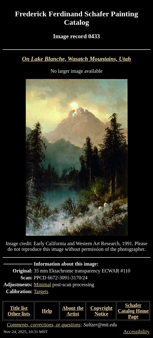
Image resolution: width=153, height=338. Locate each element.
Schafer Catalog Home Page (133, 311)
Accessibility (136, 331)
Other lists (19, 313)
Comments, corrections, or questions (44, 324)
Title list (19, 308)
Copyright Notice (101, 310)
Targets (41, 291)
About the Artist (73, 310)
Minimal (42, 284)
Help (47, 311)
